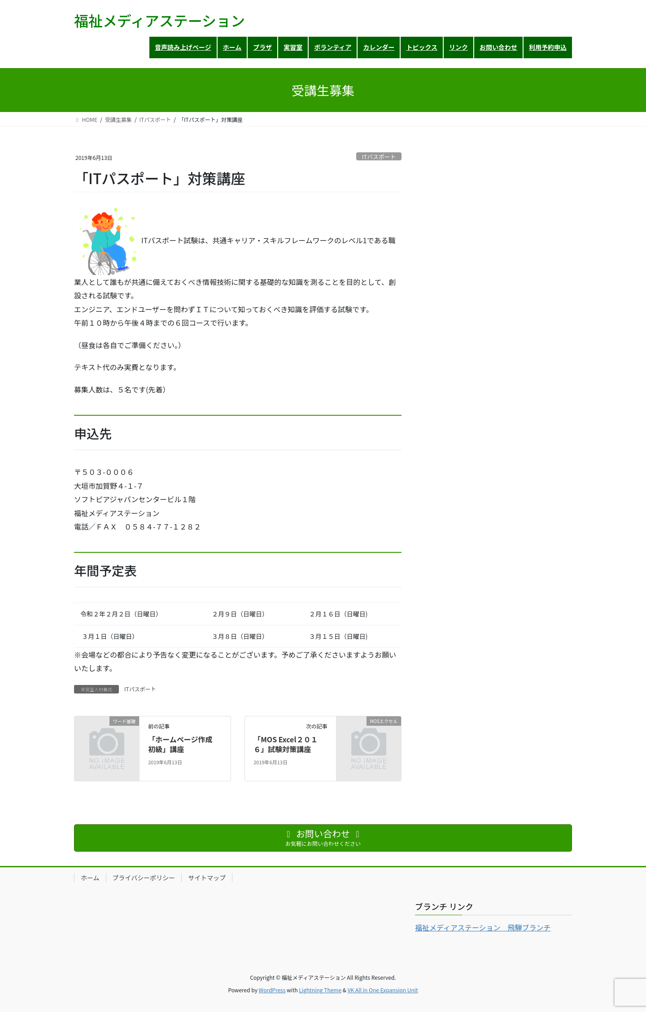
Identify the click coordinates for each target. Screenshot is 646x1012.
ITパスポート (379, 156)
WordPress (272, 990)
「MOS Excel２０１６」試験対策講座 (285, 744)
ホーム (90, 877)
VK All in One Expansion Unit (383, 990)
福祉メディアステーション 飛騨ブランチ (483, 927)
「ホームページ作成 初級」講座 (183, 744)
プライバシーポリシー (144, 877)
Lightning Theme (320, 990)
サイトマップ (207, 877)
